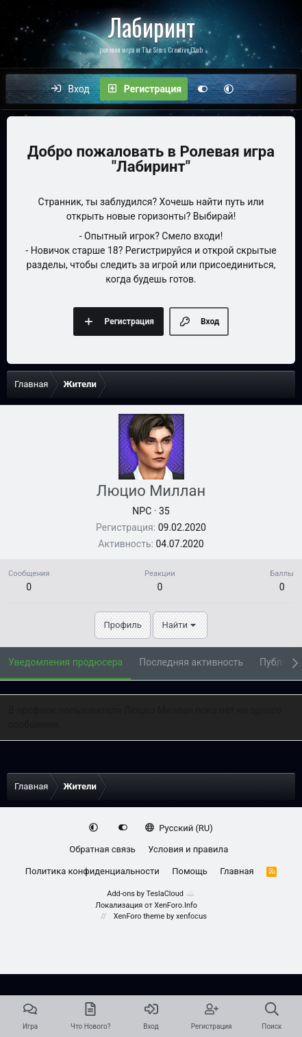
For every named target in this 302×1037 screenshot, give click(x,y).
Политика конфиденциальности (92, 871)
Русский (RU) (179, 828)
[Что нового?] (256, 89)
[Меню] (23, 89)
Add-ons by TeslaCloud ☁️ (151, 893)
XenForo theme (139, 916)
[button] (229, 89)
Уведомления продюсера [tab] (65, 662)
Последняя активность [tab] (191, 662)
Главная (236, 871)
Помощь (189, 871)
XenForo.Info (175, 905)
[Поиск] (284, 89)
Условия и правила (188, 849)
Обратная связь (102, 849)
